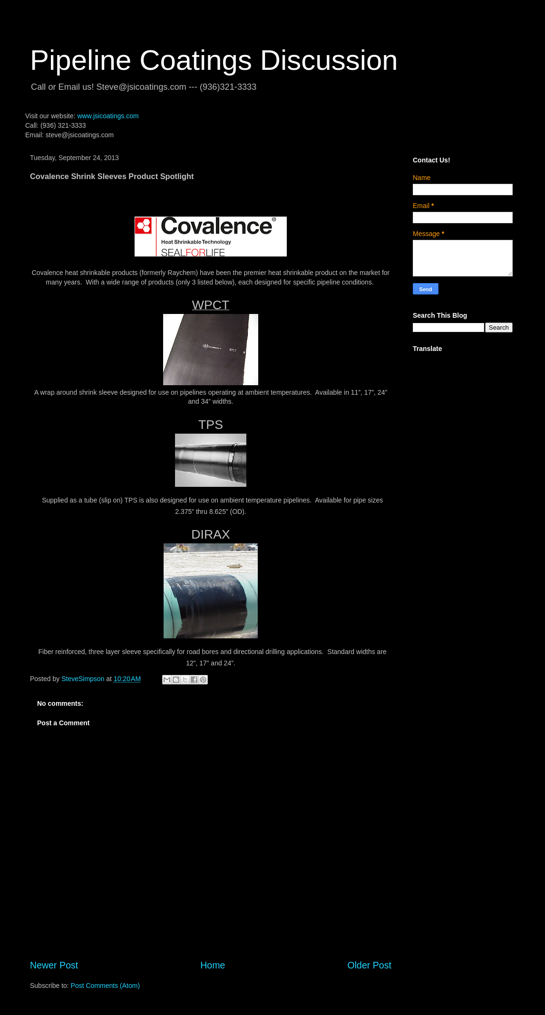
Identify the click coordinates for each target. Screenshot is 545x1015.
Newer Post (54, 965)
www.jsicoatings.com (107, 116)
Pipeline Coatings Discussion (214, 60)
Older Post (369, 965)
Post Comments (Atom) (105, 985)
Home (212, 965)
